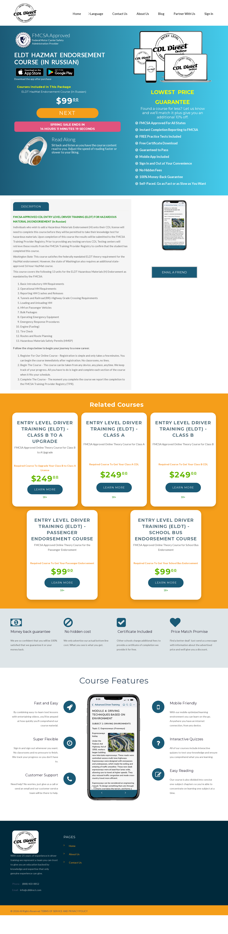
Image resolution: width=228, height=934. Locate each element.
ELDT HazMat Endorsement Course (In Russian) (53, 91)
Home (72, 845)
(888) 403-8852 (30, 883)
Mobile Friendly (183, 703)
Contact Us (75, 862)
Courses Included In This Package (44, 87)
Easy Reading (181, 771)
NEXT (67, 113)
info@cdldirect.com (30, 889)
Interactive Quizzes (186, 739)
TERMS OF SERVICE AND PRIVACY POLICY (64, 911)
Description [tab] (31, 206)
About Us (74, 854)
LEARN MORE (45, 489)
